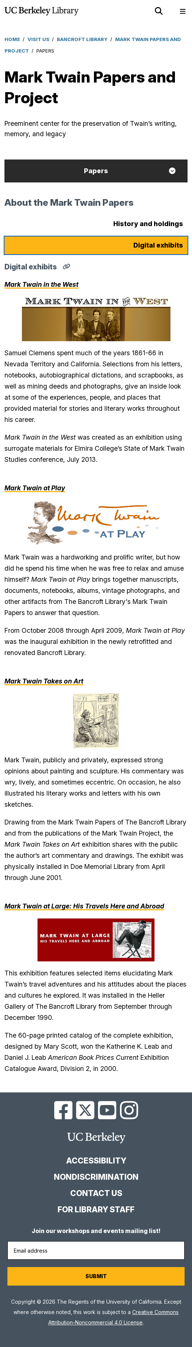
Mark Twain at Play (34, 488)
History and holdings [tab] (148, 224)
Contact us (96, 1193)
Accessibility (96, 1160)
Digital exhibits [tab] (158, 245)
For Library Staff (96, 1209)
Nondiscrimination (96, 1177)
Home (12, 39)
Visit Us (38, 39)
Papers (96, 171)
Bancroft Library (82, 39)
